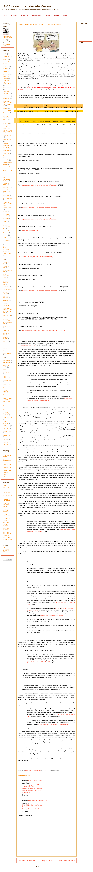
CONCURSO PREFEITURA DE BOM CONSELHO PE (7, 103)
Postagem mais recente (26, 860)
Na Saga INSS (24, 15)
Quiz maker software (6, 551)
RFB (4, 357)
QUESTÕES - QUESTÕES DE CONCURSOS (7, 534)
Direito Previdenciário (6, 548)
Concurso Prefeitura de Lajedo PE (6, 413)
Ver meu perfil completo (6, 44)
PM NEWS (5, 66)
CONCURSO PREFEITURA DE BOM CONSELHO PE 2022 (7, 131)
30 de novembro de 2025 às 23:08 (38, 800)
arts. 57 (57, 608)
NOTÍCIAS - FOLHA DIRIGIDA (7, 515)
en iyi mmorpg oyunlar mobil (30, 785)
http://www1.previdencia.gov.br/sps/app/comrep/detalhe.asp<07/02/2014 (43, 330)
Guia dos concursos (5, 293)
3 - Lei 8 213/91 (7, 467)
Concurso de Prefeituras (6, 62)
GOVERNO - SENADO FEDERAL (6, 510)
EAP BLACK (6, 330)
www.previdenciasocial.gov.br (30, 230)
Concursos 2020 (7, 326)
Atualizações (6, 98)
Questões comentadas (6, 297)
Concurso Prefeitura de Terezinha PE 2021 (6, 282)
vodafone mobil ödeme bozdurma (32, 788)
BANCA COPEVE (7, 372)
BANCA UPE (6, 305)
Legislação (14, 15)
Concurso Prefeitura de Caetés (6, 276)
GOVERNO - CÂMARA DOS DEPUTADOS (6, 499)
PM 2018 (5, 211)
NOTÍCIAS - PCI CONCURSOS (7, 519)
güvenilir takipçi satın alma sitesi (31, 790)
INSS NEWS (6, 96)
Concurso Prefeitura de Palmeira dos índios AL (6, 117)
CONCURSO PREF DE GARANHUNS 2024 (6, 392)
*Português (5, 126)
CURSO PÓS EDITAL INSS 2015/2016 (6, 179)
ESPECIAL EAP (7, 431)
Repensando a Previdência (6, 215)
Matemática (6, 348)
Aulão (4, 303)
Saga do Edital (6, 360)
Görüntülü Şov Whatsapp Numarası (32, 805)
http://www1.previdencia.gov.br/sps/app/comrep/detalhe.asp (39, 185)
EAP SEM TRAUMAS (5, 422)
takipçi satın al (26, 792)
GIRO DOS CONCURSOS (6, 144)
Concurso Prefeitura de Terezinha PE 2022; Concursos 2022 (7, 320)
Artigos (4, 369)
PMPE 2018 (6, 150)
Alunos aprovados (7, 87)
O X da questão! (36, 15)
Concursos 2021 (7, 139)
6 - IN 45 (5, 477)
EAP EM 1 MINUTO (5, 337)
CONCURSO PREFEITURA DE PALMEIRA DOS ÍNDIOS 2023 (7, 399)
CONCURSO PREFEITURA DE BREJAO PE (7, 204)
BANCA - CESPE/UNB (6, 486)
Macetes (65, 15)
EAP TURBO (6, 428)
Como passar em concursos (7, 163)
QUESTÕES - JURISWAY (6, 529)
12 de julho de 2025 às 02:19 (36, 780)
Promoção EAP (7, 353)
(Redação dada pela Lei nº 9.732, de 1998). (52, 615)
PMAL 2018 (6, 350)
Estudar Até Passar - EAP (8, 37)
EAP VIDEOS (6, 187)
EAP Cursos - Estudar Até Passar (26, 6)
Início (6, 15)
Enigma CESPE (7, 435)
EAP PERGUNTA (7, 417)
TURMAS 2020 (7, 363)
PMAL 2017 (6, 148)
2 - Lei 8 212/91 (7, 464)
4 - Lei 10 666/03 (7, 470)
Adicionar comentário (25, 815)
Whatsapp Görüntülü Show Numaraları (33, 809)
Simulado (5, 108)
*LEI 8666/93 (6, 175)
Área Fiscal (6, 218)
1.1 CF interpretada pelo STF (7, 461)
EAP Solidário (6, 425)
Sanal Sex (25, 807)
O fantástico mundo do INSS (7, 190)
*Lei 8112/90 (6, 153)
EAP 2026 (5, 235)
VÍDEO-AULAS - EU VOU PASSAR (7, 538)
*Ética (4, 247)
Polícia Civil (6, 442)
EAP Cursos (6, 59)
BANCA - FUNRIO (7, 495)
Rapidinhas (6, 240)
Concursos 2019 (7, 166)
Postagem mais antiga (67, 860)
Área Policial (6, 195)
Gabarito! (56, 15)
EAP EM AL (6, 237)
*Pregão (5, 221)
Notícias (5, 54)
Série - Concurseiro (6, 122)
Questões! (47, 15)
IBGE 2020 (5, 439)
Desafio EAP (6, 286)
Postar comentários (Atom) (49, 867)
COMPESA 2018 (7, 380)
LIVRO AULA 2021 (7, 171)
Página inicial (47, 860)
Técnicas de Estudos (6, 366)
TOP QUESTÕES (7, 243)
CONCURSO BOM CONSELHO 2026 (7, 386)
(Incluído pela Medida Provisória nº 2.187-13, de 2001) (53, 724)
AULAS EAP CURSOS (6, 77)
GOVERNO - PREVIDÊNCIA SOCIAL (7, 505)
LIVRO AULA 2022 (7, 344)
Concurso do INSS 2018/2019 (7, 231)
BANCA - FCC (6, 492)
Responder (25, 795)
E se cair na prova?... (6, 183)
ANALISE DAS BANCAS (6, 250)
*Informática (6, 160)
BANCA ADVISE (7, 254)
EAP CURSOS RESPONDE (6, 92)
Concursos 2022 (7, 135)
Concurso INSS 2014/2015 (7, 111)
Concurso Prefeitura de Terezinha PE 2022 (6, 226)
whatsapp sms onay (28, 786)
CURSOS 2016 (7, 315)
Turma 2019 (6, 300)
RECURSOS (6, 444)
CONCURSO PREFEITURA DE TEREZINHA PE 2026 (7, 310)
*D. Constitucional (7, 198)
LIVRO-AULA (6, 74)
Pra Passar (5, 68)
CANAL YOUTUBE (5, 377)
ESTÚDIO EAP (7, 289)
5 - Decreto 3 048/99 (6, 473)
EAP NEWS (6, 56)
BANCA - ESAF (7, 490)
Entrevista (5, 341)
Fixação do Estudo (7, 156)
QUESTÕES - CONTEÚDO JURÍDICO (6, 524)
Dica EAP (5, 71)
